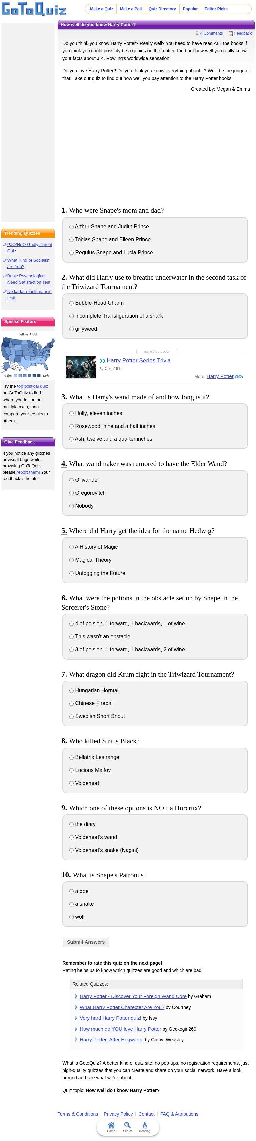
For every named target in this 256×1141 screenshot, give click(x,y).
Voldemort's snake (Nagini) (104, 850)
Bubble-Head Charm (96, 303)
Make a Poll (131, 9)
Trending (144, 1127)
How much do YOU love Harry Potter (120, 1029)
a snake (81, 904)
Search (128, 1127)
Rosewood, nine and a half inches (112, 426)
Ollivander (84, 480)
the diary (82, 824)
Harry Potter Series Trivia (139, 360)
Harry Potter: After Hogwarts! (112, 1039)
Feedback (243, 33)
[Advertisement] (156, 148)
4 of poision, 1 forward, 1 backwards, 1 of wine (127, 623)
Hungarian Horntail (94, 690)
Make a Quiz (101, 9)
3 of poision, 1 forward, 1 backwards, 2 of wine (127, 649)
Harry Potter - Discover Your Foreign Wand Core (133, 996)
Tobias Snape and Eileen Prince (110, 239)
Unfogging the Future (97, 573)
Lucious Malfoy (90, 770)
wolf (77, 917)
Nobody (81, 506)
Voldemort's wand (93, 837)
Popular (190, 9)
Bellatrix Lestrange (94, 757)
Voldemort (84, 783)
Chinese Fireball (91, 703)
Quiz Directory (162, 9)
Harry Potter (220, 376)
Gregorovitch (87, 493)
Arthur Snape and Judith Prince (109, 226)
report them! (28, 472)
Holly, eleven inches (95, 413)
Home (111, 1127)
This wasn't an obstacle (99, 636)
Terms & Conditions (78, 1114)
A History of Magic (93, 547)
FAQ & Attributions (179, 1114)
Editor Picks (216, 9)
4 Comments (211, 33)
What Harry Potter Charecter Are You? (122, 1007)
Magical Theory (90, 560)
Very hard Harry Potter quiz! (110, 1018)
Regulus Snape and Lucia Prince (111, 252)
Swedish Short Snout (97, 716)
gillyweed (83, 329)
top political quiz (32, 386)
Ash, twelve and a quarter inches (110, 439)
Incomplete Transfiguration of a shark (116, 316)
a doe (78, 891)
